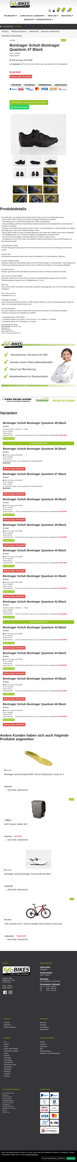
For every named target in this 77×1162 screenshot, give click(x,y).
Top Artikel (43, 1025)
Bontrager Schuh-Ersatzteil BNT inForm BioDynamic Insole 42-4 (34, 774)
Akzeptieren (71, 1158)
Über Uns (53, 17)
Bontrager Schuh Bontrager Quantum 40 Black (34, 550)
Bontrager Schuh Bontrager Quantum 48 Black (34, 422)
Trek (5, 1042)
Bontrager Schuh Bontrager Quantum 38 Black (34, 499)
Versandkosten (44, 1027)
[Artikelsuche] (50, 12)
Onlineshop (10, 17)
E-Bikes (6, 1053)
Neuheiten (7, 1076)
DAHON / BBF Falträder (11, 1048)
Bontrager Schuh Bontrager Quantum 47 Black (35, 47)
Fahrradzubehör (8, 1062)
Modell (5, 31)
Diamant (6, 1044)
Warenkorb (43, 1022)
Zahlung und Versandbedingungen (50, 1053)
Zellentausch (7, 1069)
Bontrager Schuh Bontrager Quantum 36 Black (34, 448)
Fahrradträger (8, 1060)
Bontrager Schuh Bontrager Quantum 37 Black (34, 474)
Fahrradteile (7, 1058)
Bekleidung (8, 26)
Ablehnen (61, 1158)
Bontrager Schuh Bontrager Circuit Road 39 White (27, 874)
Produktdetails (19, 31)
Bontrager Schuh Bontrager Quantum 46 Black (34, 704)
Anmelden (7, 1022)
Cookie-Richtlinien (32, 1154)
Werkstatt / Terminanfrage (38, 20)
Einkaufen (67, 17)
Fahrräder (7, 1055)
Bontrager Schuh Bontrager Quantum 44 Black (34, 653)
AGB (41, 1048)
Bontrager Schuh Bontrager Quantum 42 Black (34, 601)
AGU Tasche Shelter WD (15, 824)
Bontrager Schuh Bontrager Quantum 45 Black (34, 678)
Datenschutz (43, 1046)
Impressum (43, 1044)
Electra (6, 1046)
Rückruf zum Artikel (12, 36)
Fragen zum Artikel (50, 31)
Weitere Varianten (17, 790)
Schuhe (18, 26)
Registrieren (7, 1025)
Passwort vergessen (10, 1027)
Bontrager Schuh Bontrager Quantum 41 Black (34, 576)
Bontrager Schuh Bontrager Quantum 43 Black (34, 627)
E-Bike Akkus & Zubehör (32, 17)
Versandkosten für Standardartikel (55, 64)
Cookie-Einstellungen (49, 1158)
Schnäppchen (8, 1067)
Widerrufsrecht (44, 1029)
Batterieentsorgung (45, 1051)
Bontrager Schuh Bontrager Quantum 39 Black (34, 524)
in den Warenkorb (38, 443)
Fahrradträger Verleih (10, 1064)
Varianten (34, 31)
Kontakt (42, 1042)
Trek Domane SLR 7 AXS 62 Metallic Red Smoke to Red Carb (33, 924)
